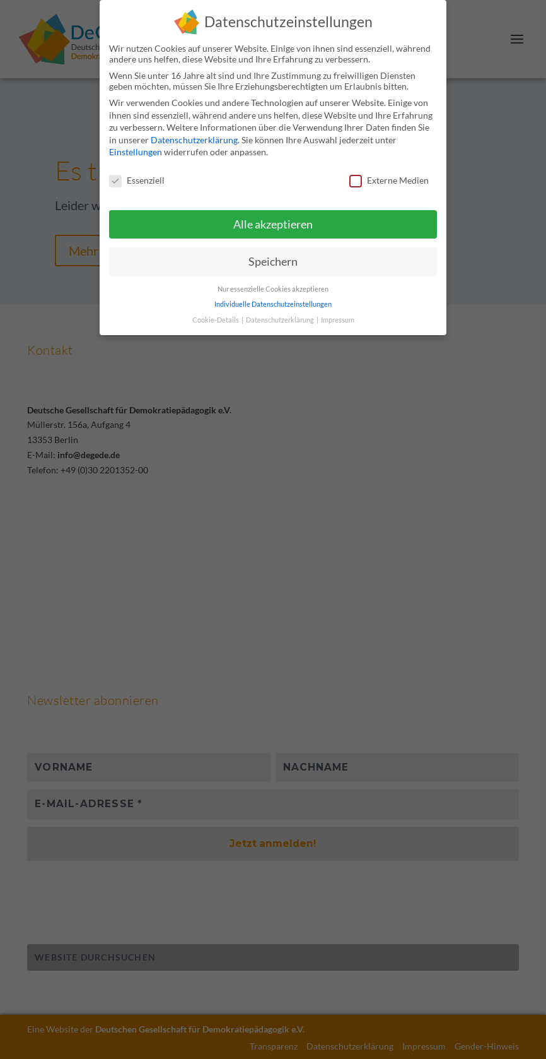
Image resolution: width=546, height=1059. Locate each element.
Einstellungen (135, 151)
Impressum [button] (337, 320)
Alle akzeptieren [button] (273, 224)
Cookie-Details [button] (216, 320)
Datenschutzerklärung (194, 139)
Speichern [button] (273, 261)
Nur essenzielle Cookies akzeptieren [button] (273, 289)
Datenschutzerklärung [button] (280, 320)
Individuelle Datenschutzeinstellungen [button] (273, 304)
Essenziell (137, 180)
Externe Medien (389, 180)
